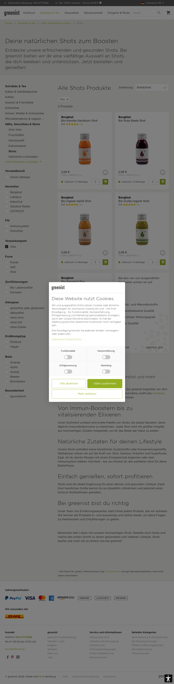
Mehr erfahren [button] (87, 393)
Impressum (58, 339)
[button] (168, 678)
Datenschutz (74, 339)
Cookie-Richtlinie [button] (73, 318)
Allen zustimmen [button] (105, 383)
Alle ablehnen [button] (69, 383)
